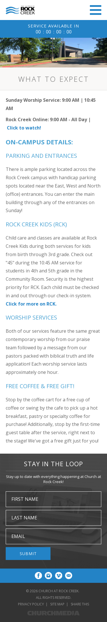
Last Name (24, 518)
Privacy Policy (31, 604)
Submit (28, 553)
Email (18, 536)
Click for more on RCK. (31, 304)
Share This (80, 604)
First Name (24, 499)
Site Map (57, 604)
